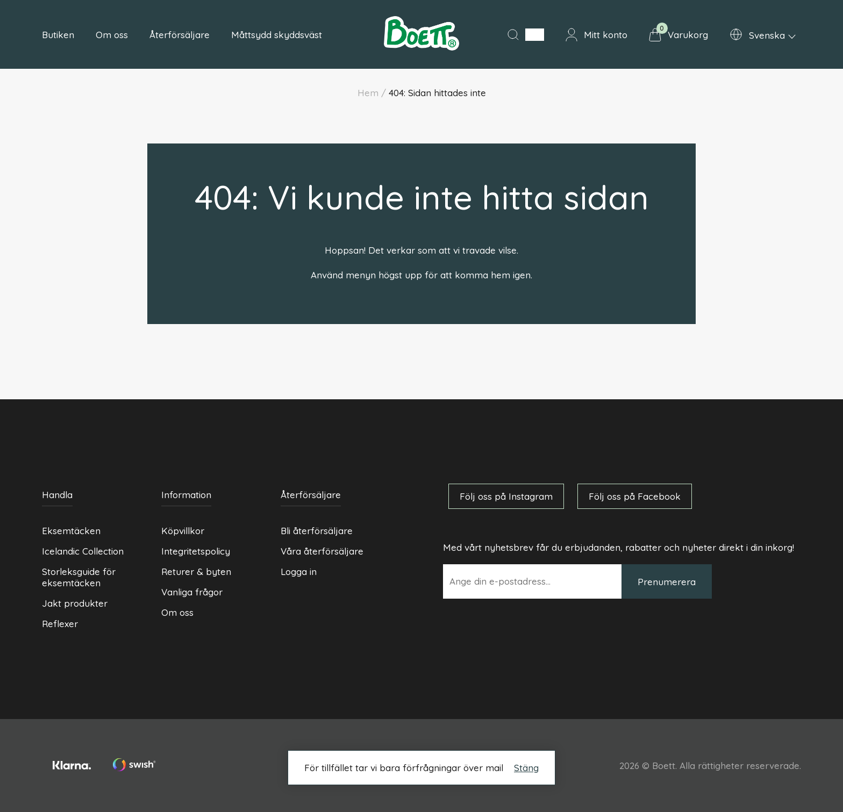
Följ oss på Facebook (635, 496)
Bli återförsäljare (317, 530)
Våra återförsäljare (322, 551)
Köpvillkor (182, 530)
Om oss (112, 34)
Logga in (299, 571)
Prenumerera (667, 581)
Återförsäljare (179, 34)
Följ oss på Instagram (506, 496)
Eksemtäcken (71, 530)
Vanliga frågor (192, 592)
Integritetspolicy (195, 551)
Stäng (526, 767)
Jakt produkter (75, 603)
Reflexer (60, 623)
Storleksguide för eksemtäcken (79, 577)
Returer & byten (196, 571)
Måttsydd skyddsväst (276, 34)
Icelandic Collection (83, 551)
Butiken (58, 34)
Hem (368, 92)
